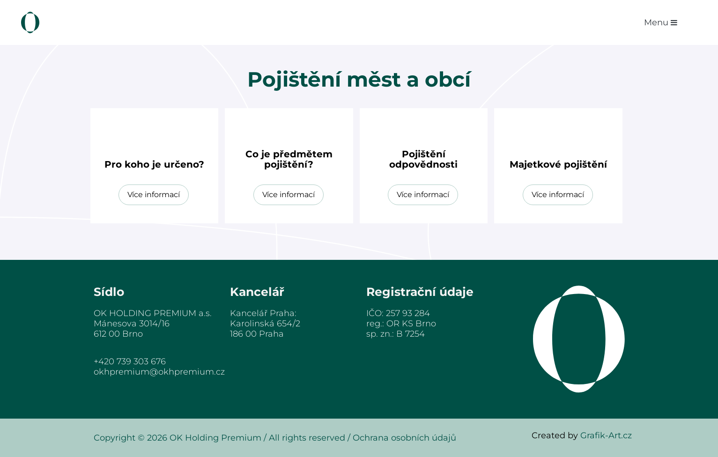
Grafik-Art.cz (606, 435)
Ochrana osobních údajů (404, 438)
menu (660, 22)
